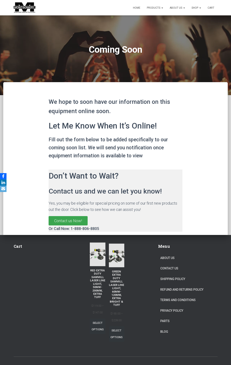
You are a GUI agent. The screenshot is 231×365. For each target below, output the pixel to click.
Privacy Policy (171, 310)
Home (136, 7)
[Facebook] (4, 176)
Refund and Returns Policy (181, 289)
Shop (196, 7)
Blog (164, 331)
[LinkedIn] (4, 182)
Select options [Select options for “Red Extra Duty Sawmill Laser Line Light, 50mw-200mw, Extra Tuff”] (98, 326)
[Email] (4, 189)
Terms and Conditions (178, 300)
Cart (211, 7)
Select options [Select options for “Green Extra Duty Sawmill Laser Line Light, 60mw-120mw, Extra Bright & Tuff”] (116, 334)
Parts (165, 321)
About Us (177, 7)
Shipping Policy (172, 279)
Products (155, 7)
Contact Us (169, 268)
